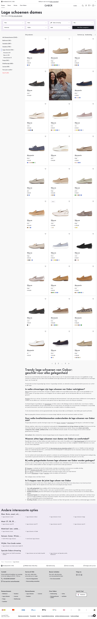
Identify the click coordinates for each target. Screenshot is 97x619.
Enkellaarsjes (17, 598)
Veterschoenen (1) (7, 57)
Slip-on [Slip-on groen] (77, 188)
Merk (60, 27)
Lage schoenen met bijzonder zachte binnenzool (58, 554)
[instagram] (77, 574)
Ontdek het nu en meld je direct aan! (59, 96)
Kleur (13, 22)
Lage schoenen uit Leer (8, 531)
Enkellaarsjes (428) (7, 63)
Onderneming (53, 593)
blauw (27, 65)
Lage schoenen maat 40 (55, 524)
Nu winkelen (91, 36)
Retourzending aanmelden (78, 25)
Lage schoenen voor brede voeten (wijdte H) (13, 545)
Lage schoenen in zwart (8, 516)
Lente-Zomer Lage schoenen (33, 538)
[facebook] (79, 574)
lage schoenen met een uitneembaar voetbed (61, 448)
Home (2, 561)
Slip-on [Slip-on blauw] (29, 58)
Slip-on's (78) (6, 55)
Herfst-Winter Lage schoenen (9, 538)
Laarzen (16, 596)
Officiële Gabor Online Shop (30, 565)
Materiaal (13, 27)
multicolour (76, 357)
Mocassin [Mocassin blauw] (78, 90)
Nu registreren (88, 16)
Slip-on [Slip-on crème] (29, 123)
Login (85, 10)
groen (56, 65)
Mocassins (27, 398)
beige (51, 65)
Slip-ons (27, 391)
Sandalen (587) (6, 43)
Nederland (81, 594)
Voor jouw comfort (7, 69)
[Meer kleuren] (59, 65)
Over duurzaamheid (55, 578)
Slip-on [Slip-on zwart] (29, 90)
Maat (36, 22)
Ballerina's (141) (6, 40)
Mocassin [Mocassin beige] (54, 58)
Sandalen (4, 601)
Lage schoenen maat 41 (79, 524)
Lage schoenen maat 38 (8, 524)
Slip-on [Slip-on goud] (53, 155)
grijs (29, 65)
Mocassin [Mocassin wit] (30, 350)
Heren (9, 5)
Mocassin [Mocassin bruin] (78, 285)
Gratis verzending (69, 565)
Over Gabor (23, 5)
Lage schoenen (6, 596)
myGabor (64, 596)
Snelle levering (51, 565)
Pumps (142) (5, 60)
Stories (15, 5)
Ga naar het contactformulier (10, 581)
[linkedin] (81, 574)
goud (76, 227)
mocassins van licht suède (36, 469)
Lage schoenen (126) (7, 49)
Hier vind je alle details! (16, 15)
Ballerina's (5, 593)
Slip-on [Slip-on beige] (53, 188)
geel (54, 130)
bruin (54, 65)
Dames (3, 5)
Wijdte (36, 27)
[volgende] (69, 363)
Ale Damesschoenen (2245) (9, 37)
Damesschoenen (8, 561)
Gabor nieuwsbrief (54, 1)
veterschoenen (48, 403)
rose (76, 97)
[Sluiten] (95, 1)
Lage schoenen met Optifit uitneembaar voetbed (12, 554)
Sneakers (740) (6, 46)
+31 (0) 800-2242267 (8, 578)
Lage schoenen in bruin (55, 516)
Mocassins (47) (6, 52)
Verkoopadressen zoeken (54, 597)
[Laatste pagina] (65, 363)
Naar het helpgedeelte (32, 578)
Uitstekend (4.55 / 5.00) (7, 565)
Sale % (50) (5, 73)
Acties (63, 593)
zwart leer (46, 473)
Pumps (3, 598)
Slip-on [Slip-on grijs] (77, 58)
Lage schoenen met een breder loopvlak (36, 553)
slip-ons (58, 422)
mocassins (63, 422)
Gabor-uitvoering (60, 22)
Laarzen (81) (5, 66)
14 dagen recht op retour (89, 565)
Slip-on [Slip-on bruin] (53, 123)
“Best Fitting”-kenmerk (79, 441)
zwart (32, 130)
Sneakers (16, 593)
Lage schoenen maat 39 (32, 524)
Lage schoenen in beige (79, 516)
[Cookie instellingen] (94, 615)
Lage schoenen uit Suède (32, 531)
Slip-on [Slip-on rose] (77, 123)
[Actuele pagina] (55, 363)
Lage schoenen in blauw (32, 516)
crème (27, 130)
